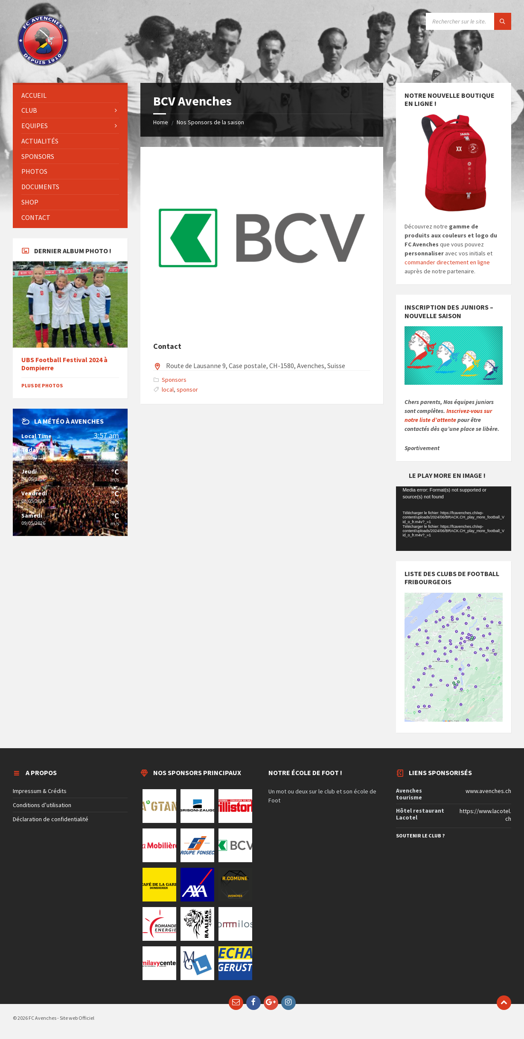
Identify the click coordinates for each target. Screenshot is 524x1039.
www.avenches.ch (488, 791)
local (168, 389)
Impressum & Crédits (40, 791)
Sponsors (174, 379)
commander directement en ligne (447, 262)
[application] (453, 518)
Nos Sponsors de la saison (210, 122)
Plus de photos (42, 385)
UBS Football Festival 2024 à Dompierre (64, 364)
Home (160, 122)
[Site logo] (43, 65)
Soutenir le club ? (420, 835)
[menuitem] (70, 95)
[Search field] (468, 21)
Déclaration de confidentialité (50, 819)
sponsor (187, 389)
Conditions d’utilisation (42, 805)
